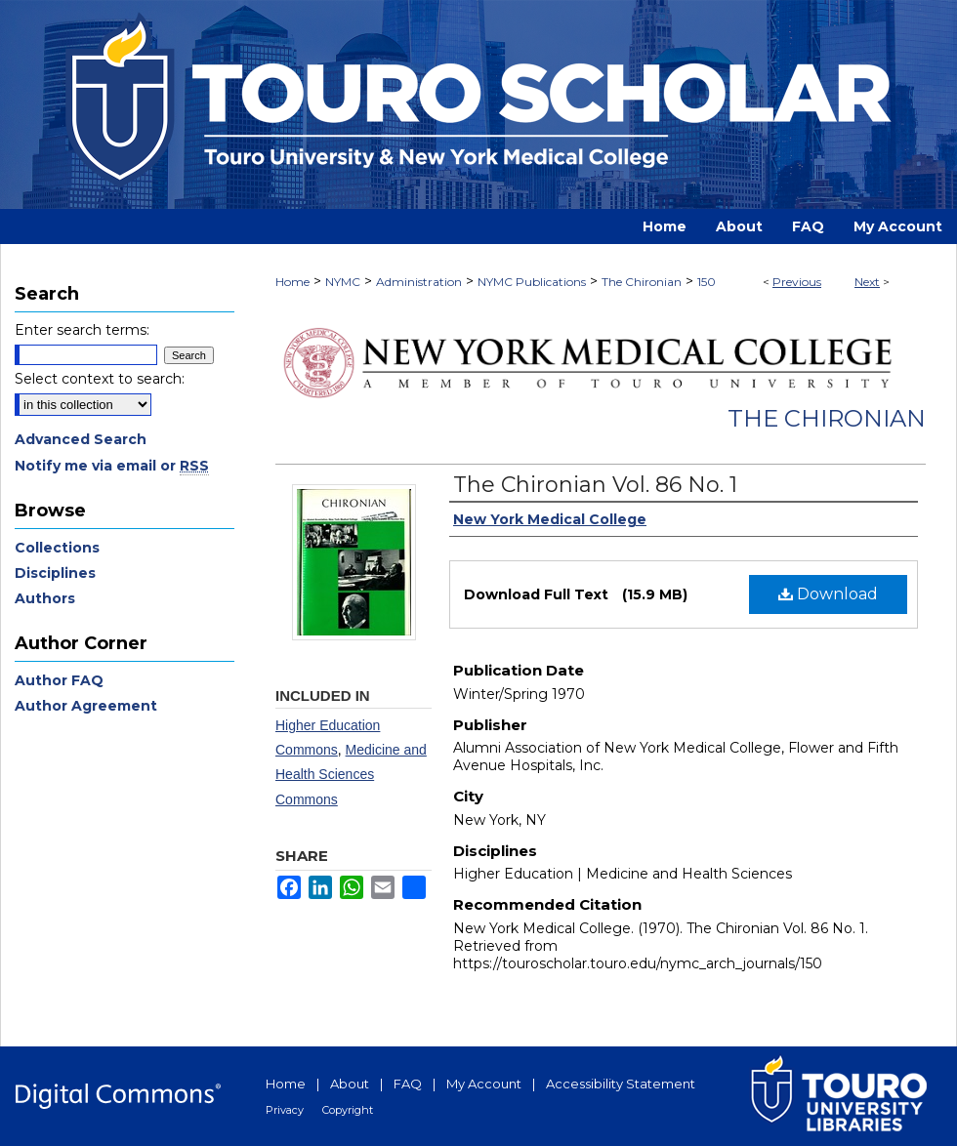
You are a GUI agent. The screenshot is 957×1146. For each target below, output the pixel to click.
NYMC (342, 281)
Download (828, 594)
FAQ (408, 1083)
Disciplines (55, 573)
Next (867, 281)
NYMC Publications (532, 281)
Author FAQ (59, 680)
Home (292, 281)
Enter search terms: (82, 330)
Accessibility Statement (620, 1083)
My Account (483, 1083)
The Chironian (642, 281)
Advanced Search (80, 439)
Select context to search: (100, 379)
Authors (45, 598)
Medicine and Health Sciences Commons (351, 774)
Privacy (285, 1110)
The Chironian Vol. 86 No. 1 (595, 484)
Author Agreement (86, 706)
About (349, 1083)
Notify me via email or (112, 465)
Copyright (347, 1110)
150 (706, 281)
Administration (419, 281)
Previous (796, 281)
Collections (57, 547)
